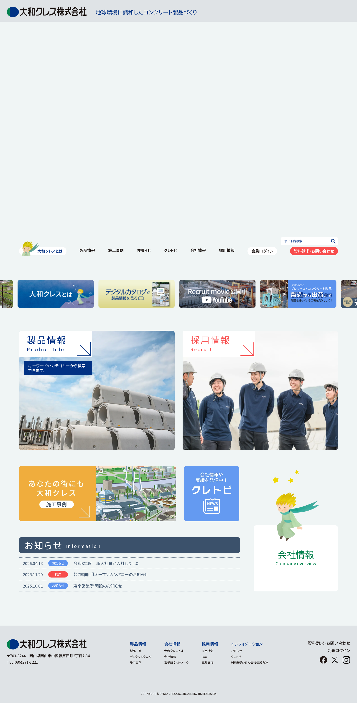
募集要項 (208, 662)
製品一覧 (133, 651)
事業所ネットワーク (175, 662)
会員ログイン (338, 650)
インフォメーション (249, 644)
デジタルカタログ (138, 656)
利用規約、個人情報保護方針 (252, 662)
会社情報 (171, 644)
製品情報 (135, 644)
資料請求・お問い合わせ (329, 643)
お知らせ (239, 651)
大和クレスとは (173, 651)
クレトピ (239, 656)
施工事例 (133, 662)
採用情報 (211, 644)
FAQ (205, 656)
